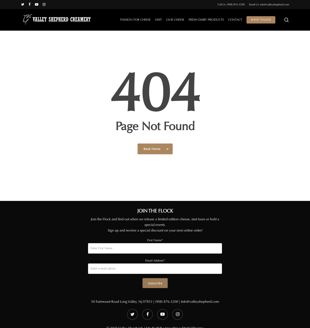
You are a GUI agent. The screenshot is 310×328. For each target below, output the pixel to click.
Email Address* (155, 260)
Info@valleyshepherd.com (200, 302)
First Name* (155, 240)
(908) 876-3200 (166, 302)
